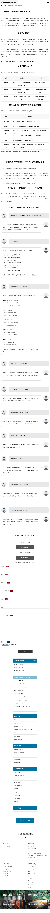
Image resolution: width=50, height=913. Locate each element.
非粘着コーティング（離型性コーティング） (23, 729)
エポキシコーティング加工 (19, 680)
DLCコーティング (18, 785)
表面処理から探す (32, 864)
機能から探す (31, 843)
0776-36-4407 (25, 547)
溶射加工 (16, 788)
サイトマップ (6, 843)
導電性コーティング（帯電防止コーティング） (24, 732)
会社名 (25, 567)
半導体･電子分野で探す (19, 752)
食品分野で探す (17, 762)
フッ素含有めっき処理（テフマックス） (22, 706)
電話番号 (25, 584)
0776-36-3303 (25, 557)
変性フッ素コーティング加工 (20, 674)
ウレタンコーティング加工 (19, 667)
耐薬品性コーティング (19, 726)
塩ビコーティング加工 (19, 690)
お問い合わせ (5, 851)
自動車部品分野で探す (19, 749)
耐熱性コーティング (18, 739)
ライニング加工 (17, 772)
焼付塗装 (16, 801)
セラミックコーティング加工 (20, 696)
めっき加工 (16, 792)
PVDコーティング (18, 778)
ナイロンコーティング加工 (19, 683)
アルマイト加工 (17, 795)
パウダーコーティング (19, 775)
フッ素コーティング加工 (19, 670)
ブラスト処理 (17, 798)
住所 (25, 600)
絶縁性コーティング (18, 719)
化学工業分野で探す (18, 755)
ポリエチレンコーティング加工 (20, 687)
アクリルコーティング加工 (19, 703)
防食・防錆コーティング (19, 736)
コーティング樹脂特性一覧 (19, 664)
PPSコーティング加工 (19, 693)
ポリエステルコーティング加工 (20, 700)
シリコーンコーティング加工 (20, 709)
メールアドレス (25, 592)
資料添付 (25, 643)
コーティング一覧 (6, 846)
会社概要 (4, 848)
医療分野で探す (17, 759)
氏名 (25, 576)
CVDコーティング (18, 782)
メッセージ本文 (25, 626)
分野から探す (6, 864)
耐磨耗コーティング (18, 723)
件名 (25, 608)
